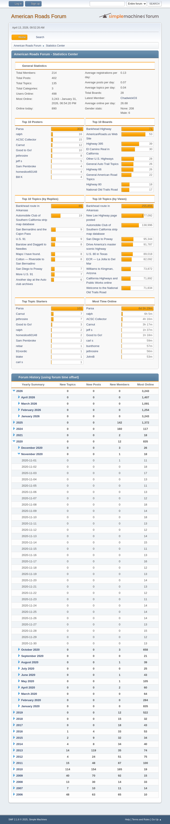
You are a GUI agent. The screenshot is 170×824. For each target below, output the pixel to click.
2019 (19, 712)
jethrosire (22, 155)
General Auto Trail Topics (102, 164)
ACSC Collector (26, 139)
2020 (19, 441)
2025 (19, 422)
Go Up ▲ (157, 819)
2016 (19, 731)
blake (19, 356)
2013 (19, 750)
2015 (19, 737)
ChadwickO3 (129, 98)
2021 (19, 435)
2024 (19, 428)
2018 (19, 718)
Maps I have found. (28, 254)
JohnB (90, 356)
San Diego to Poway (29, 268)
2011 (19, 763)
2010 (19, 769)
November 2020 (32, 454)
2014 (19, 744)
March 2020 (29, 693)
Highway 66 (94, 169)
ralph (19, 134)
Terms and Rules (141, 819)
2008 (19, 782)
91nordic (21, 351)
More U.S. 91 (24, 274)
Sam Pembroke (26, 166)
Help (127, 819)
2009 (19, 775)
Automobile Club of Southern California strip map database (31, 220)
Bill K (19, 177)
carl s (19, 362)
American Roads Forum (38, 16)
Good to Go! (24, 150)
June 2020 (28, 675)
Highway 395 (94, 143)
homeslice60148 (26, 171)
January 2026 (30, 416)
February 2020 (31, 700)
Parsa (20, 129)
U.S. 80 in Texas (97, 254)
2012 (19, 756)
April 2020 (28, 687)
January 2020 (30, 706)
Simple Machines (38, 819)
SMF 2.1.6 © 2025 (18, 819)
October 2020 (30, 649)
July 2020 (27, 668)
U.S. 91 (20, 239)
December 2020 (31, 447)
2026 (19, 391)
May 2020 (27, 681)
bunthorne (92, 346)
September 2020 (32, 656)
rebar (19, 346)
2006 (19, 794)
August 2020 (29, 662)
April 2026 (28, 397)
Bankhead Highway (98, 129)
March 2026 (29, 403)
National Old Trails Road (102, 189)
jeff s (19, 161)
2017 (19, 725)
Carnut (20, 145)
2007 (19, 788)
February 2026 (31, 410)
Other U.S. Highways (99, 158)
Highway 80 (94, 184)
